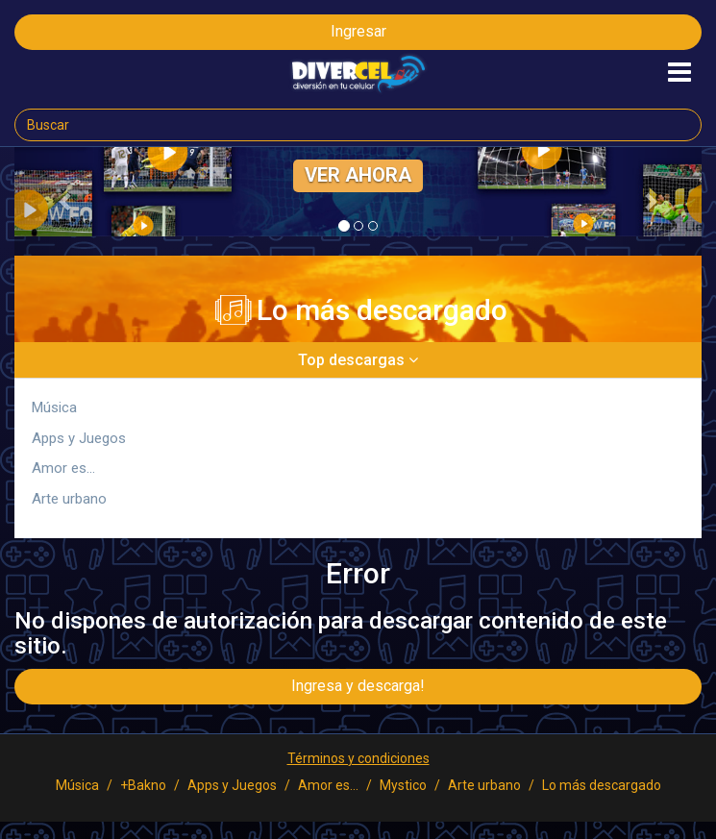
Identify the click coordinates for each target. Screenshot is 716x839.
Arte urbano (69, 498)
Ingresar (358, 31)
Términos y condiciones (358, 758)
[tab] (358, 360)
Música (54, 407)
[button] (65, 201)
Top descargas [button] (358, 360)
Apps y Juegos (79, 438)
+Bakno (143, 785)
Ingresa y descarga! (358, 686)
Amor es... (63, 468)
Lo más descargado (601, 785)
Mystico (403, 785)
